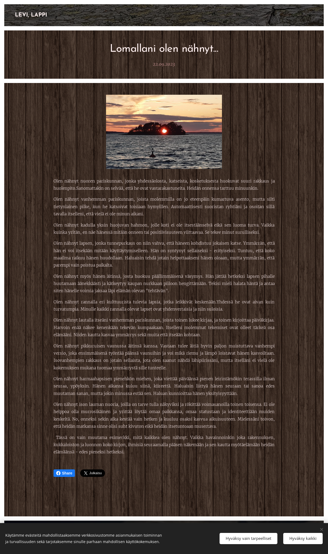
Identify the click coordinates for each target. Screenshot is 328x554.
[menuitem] (241, 15)
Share (64, 473)
